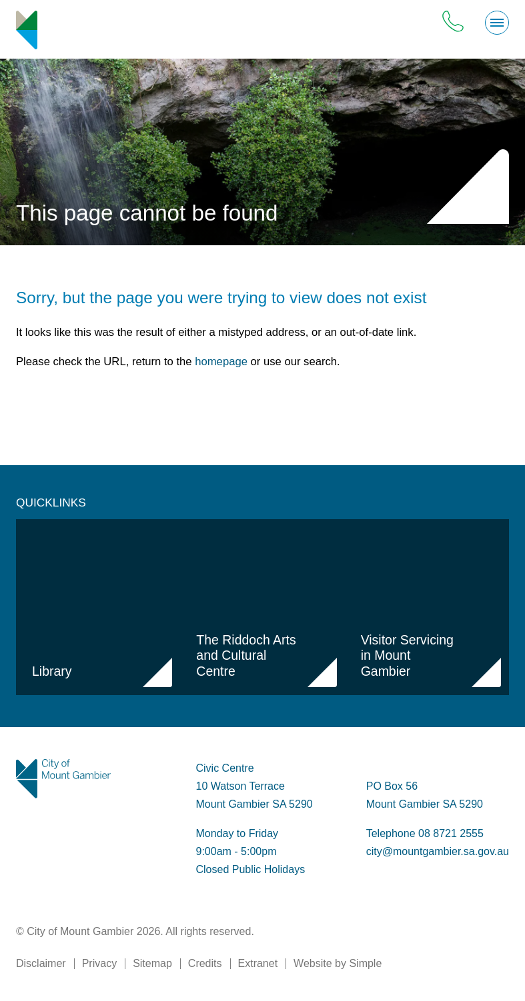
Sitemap (152, 963)
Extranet (258, 963)
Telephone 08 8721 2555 (425, 833)
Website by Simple (338, 963)
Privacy (99, 963)
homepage (221, 361)
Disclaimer (41, 963)
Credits (205, 963)
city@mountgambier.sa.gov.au (437, 851)
